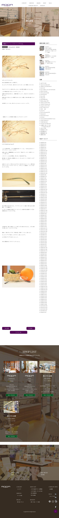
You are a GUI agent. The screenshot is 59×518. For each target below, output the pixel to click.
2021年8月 (43, 240)
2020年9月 (43, 257)
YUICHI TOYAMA (45, 129)
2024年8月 (43, 181)
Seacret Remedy (44, 117)
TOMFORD (43, 127)
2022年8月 (43, 220)
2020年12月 (43, 253)
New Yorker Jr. (44, 112)
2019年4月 (43, 285)
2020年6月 (43, 262)
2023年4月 (43, 207)
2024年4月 (43, 188)
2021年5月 (43, 245)
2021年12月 (43, 233)
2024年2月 (43, 191)
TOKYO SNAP (44, 125)
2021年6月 (43, 243)
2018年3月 (43, 306)
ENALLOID (43, 96)
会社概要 (51, 489)
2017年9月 (43, 316)
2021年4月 (43, 246)
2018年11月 (43, 293)
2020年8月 (43, 259)
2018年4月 (43, 304)
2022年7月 (43, 222)
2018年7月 (43, 300)
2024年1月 (43, 193)
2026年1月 (43, 154)
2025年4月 (43, 169)
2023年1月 (43, 212)
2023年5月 (43, 206)
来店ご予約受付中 (11, 400)
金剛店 (42, 140)
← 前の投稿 (6, 328)
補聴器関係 (43, 138)
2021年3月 (43, 248)
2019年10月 (43, 275)
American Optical (44, 90)
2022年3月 (43, 228)
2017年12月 (43, 311)
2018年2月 (43, 308)
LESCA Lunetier (44, 108)
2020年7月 (43, 261)
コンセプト (19, 489)
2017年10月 (43, 314)
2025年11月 (43, 157)
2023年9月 (43, 199)
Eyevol (42, 101)
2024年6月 (43, 185)
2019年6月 (43, 282)
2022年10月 (43, 217)
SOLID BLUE (44, 121)
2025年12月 (43, 156)
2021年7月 (43, 241)
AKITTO (42, 88)
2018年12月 (43, 291)
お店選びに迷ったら (45, 130)
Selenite (42, 119)
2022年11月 (43, 215)
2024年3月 (43, 190)
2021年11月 (43, 235)
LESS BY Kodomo (45, 109)
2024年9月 (43, 180)
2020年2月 (43, 269)
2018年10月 (43, 295)
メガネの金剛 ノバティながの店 (36, 491)
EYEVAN (43, 100)
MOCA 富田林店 (33, 493)
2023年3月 (43, 209)
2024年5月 (43, 186)
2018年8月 (43, 298)
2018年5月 (43, 303)
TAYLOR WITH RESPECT (47, 124)
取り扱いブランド (20, 502)
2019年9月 (43, 277)
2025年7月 (43, 164)
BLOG (50, 3)
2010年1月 (43, 317)
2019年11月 (43, 274)
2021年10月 (43, 236)
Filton (42, 103)
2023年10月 (43, 198)
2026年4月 (43, 149)
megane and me (44, 111)
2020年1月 (43, 270)
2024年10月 (43, 178)
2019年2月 (43, 288)
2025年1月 (43, 173)
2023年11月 (43, 196)
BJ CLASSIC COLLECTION (47, 95)
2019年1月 (43, 290)
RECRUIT (42, 5)
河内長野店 (43, 136)
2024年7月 (43, 183)
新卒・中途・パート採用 (35, 502)
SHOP (44, 3)
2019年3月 (43, 287)
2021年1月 (43, 251)
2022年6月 (43, 224)
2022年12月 (43, 214)
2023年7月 (43, 203)
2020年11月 (43, 254)
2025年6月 (43, 165)
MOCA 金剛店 (33, 495)
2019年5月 (43, 283)
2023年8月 (43, 201)
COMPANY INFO (32, 5)
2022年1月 (43, 232)
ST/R (42, 122)
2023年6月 (43, 204)
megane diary (46, 132)
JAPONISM (43, 104)
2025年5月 (43, 167)
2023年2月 (43, 211)
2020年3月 (43, 267)
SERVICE (31, 3)
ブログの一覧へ (18, 332)
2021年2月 (43, 249)
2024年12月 (43, 175)
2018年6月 (43, 301)
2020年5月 (43, 264)
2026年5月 (43, 148)
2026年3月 (43, 151)
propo (42, 116)
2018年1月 (43, 309)
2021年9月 (43, 238)
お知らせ (42, 133)
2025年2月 (43, 172)
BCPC (42, 93)
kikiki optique (44, 106)
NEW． (42, 114)
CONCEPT (24, 3)
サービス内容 (19, 495)
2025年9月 (43, 160)
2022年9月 (43, 219)
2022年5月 (43, 225)
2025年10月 (43, 159)
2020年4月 (43, 266)
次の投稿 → (30, 328)
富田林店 (18, 47)
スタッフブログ (52, 496)
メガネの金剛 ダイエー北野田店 (36, 489)
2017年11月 (43, 312)
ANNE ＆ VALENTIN (45, 91)
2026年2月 (43, 152)
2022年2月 (43, 230)
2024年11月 (43, 177)
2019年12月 (43, 272)
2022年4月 (43, 227)
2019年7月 (43, 280)
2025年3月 (43, 170)
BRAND (38, 3)
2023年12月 (43, 194)
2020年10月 (43, 256)
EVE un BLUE (12, 47)
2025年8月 (43, 162)
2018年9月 (43, 296)
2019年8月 (43, 279)
